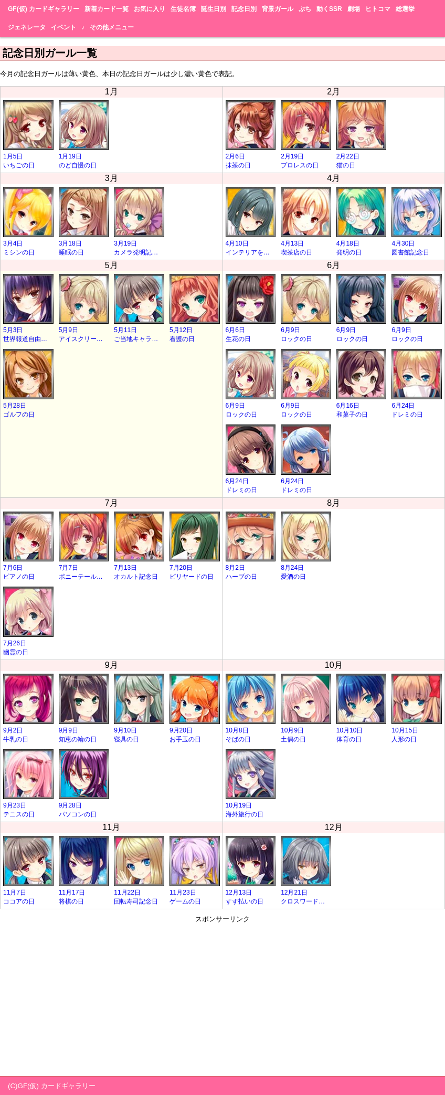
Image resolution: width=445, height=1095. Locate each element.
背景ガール (277, 9)
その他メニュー (112, 27)
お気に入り (149, 9)
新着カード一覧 (106, 9)
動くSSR (329, 9)
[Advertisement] (222, 997)
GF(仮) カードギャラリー (43, 9)
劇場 (353, 9)
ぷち (305, 9)
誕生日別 (213, 9)
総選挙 (405, 9)
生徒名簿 (183, 9)
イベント (63, 27)
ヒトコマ (377, 9)
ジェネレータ (27, 27)
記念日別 (244, 9)
